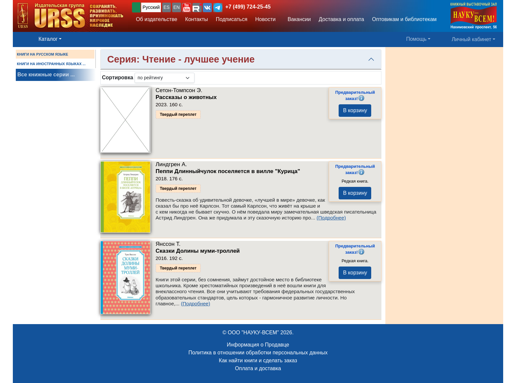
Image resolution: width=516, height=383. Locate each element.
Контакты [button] (196, 19)
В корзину (355, 110)
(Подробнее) (331, 217)
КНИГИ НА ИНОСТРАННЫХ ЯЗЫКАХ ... (51, 64)
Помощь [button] (416, 39)
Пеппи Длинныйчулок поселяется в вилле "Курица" (228, 171)
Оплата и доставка (258, 368)
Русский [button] (151, 7)
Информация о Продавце (258, 344)
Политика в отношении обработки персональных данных (257, 352)
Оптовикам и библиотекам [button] (404, 19)
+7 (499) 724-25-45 (248, 7)
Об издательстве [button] (156, 19)
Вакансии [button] (297, 19)
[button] (186, 7)
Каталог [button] (48, 39)
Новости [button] (265, 19)
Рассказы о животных (186, 97)
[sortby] (164, 78)
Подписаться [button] (231, 19)
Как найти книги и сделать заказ (258, 360)
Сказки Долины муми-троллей (198, 251)
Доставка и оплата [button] (341, 19)
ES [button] (167, 7)
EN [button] (176, 7)
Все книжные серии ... (46, 74)
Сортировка (117, 77)
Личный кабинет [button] (471, 39)
